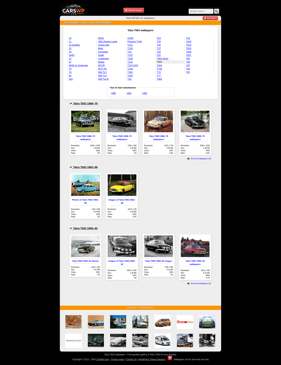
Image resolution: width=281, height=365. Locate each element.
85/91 (101, 38)
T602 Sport (162, 58)
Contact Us (131, 359)
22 (70, 48)
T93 (188, 68)
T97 (188, 72)
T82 (188, 58)
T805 (159, 79)
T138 (130, 58)
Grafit (101, 55)
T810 (188, 41)
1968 (113, 93)
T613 (159, 65)
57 (70, 62)
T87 (188, 65)
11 (70, 41)
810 (71, 79)
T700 (159, 68)
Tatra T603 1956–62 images (158, 261)
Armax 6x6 (103, 45)
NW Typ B (103, 79)
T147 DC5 (132, 65)
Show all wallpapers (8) (199, 158)
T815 (188, 48)
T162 (130, 72)
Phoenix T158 (134, 41)
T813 (188, 45)
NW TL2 (102, 72)
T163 (130, 75)
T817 (188, 55)
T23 (159, 38)
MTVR (101, 65)
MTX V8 (102, 68)
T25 (159, 41)
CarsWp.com (102, 359)
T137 (130, 55)
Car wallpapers (72, 22)
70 (70, 68)
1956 (144, 93)
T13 (129, 51)
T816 (188, 51)
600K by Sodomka (78, 65)
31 (70, 58)
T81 (188, 38)
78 (70, 72)
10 (70, 38)
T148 (130, 68)
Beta (100, 48)
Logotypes (103, 58)
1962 (129, 93)
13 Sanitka (74, 45)
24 (70, 51)
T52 (159, 55)
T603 (159, 62)
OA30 (130, 38)
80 (70, 75)
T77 (159, 75)
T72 (159, 72)
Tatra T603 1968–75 (84, 103)
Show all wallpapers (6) (199, 283)
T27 (159, 48)
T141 (130, 62)
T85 (188, 62)
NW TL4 (102, 75)
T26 (159, 45)
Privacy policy (117, 359)
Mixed (101, 62)
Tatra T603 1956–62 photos (85, 261)
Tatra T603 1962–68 (84, 167)
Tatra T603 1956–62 (84, 228)
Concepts (103, 51)
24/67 (72, 55)
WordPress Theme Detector (151, 359)
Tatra (84, 22)
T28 (159, 51)
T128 (130, 48)
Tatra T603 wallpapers (100, 22)
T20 (129, 79)
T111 (130, 45)
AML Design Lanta (107, 41)
